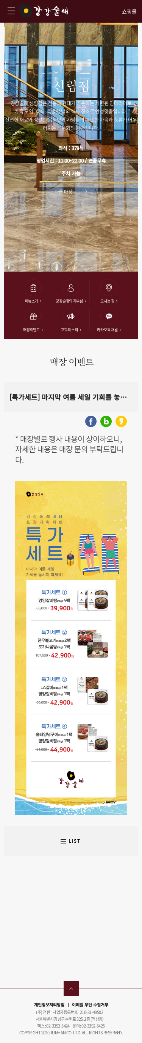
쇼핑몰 (129, 11)
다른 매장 (64, 191)
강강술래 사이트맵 (11, 11)
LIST (75, 841)
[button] (59, 258)
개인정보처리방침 (49, 1005)
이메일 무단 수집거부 (90, 1005)
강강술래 (43, 10)
